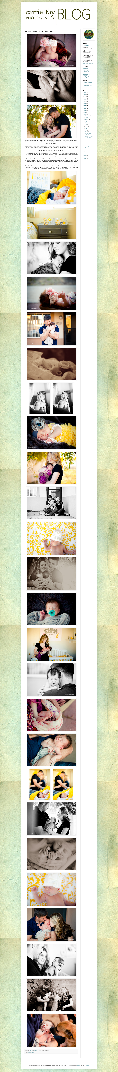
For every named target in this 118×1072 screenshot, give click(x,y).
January (87, 153)
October (87, 119)
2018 (85, 105)
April (86, 130)
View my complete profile (88, 63)
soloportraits (85, 75)
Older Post (75, 1056)
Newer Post (27, 1056)
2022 (85, 98)
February (87, 151)
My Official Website (88, 82)
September (87, 121)
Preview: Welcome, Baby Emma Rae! (89, 148)
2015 (85, 110)
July (86, 124)
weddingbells (86, 77)
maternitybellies (86, 71)
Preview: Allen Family (88, 140)
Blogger (87, 1065)
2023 (85, 96)
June (86, 126)
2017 (85, 107)
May (86, 128)
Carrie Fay (86, 45)
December (87, 115)
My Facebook (86, 87)
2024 (85, 94)
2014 (85, 112)
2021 (85, 99)
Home (51, 1056)
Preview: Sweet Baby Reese (88, 143)
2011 (85, 156)
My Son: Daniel (87, 84)
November (87, 117)
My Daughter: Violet (88, 85)
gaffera (78, 1065)
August (86, 122)
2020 (85, 101)
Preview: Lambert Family (88, 145)
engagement (85, 68)
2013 (85, 114)
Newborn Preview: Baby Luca (88, 137)
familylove (86, 70)
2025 (85, 92)
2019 (85, 103)
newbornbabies (31, 1052)
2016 (85, 108)
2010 (85, 158)
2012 (85, 155)
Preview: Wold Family (88, 134)
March (86, 131)
